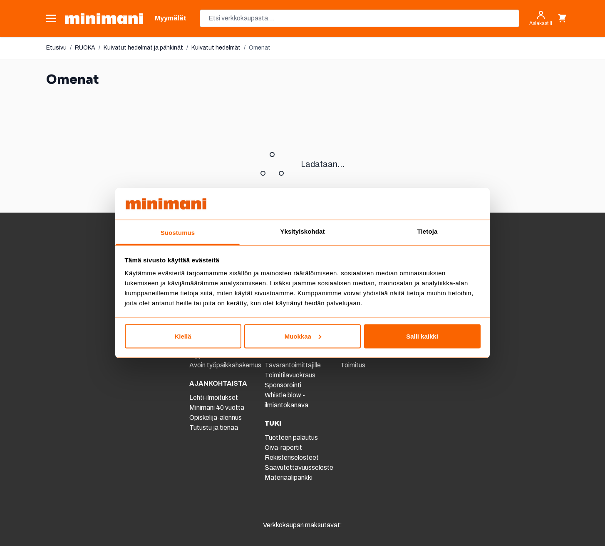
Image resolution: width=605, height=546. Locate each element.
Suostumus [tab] (178, 232)
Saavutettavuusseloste (299, 467)
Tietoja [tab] (427, 231)
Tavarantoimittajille (293, 365)
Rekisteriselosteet (292, 457)
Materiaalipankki (288, 477)
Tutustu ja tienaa (213, 427)
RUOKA (85, 48)
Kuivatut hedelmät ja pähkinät (143, 48)
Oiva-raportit (283, 447)
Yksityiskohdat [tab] (302, 231)
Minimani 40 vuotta (216, 407)
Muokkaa (303, 335)
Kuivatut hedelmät (216, 48)
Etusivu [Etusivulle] (56, 48)
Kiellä (182, 335)
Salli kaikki (422, 335)
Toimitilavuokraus (290, 375)
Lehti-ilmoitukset (213, 397)
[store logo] (103, 18)
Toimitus (352, 365)
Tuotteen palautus (292, 437)
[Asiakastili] (540, 18)
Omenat (259, 48)
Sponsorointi (283, 385)
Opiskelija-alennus (215, 417)
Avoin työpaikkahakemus (225, 365)
